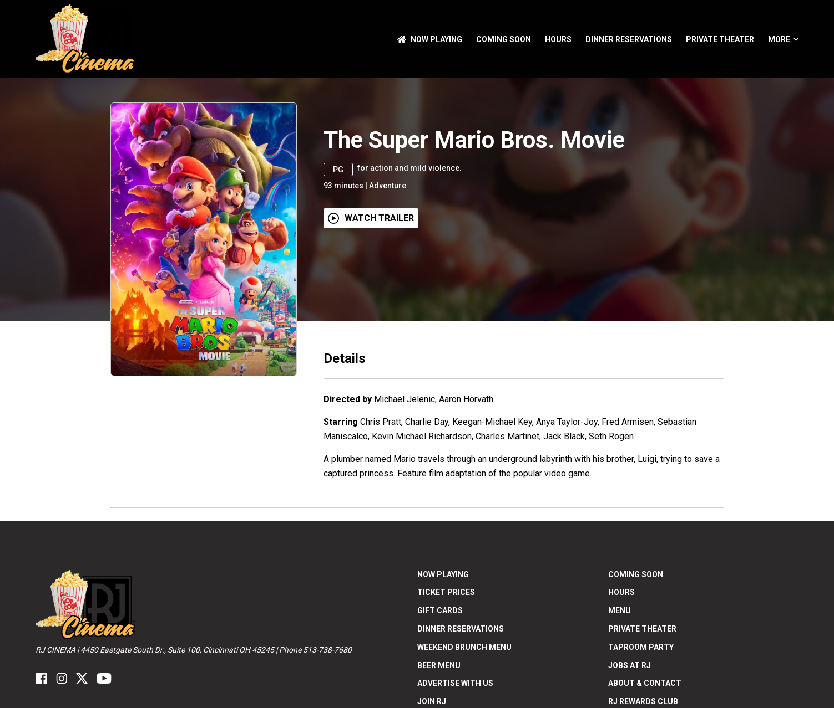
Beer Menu (439, 665)
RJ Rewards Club (643, 701)
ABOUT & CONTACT (644, 683)
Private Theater (720, 39)
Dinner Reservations (628, 39)
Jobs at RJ (629, 665)
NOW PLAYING (429, 39)
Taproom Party (641, 647)
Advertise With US (455, 683)
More (783, 39)
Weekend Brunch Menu (464, 647)
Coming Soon (503, 39)
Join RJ (431, 701)
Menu (619, 610)
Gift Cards (440, 610)
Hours (558, 39)
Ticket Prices (446, 592)
